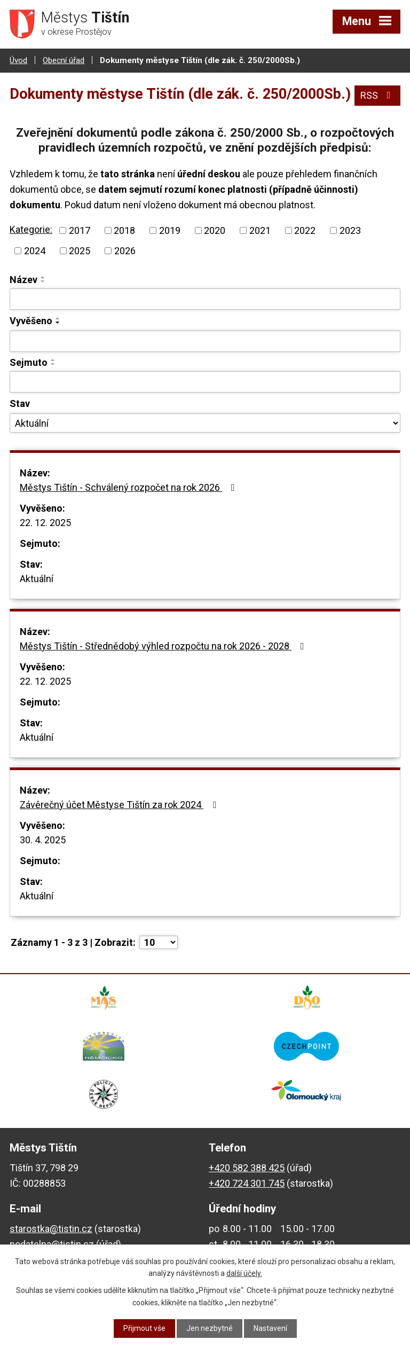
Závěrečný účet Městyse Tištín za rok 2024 (120, 804)
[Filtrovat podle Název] (205, 299)
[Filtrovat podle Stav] (205, 423)
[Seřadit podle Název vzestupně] (43, 277)
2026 (125, 250)
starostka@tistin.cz (51, 1228)
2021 (260, 230)
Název (23, 279)
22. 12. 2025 (45, 522)
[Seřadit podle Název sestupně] (43, 281)
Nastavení (270, 1328)
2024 (34, 250)
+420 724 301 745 (247, 1183)
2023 (350, 230)
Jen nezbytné (209, 1328)
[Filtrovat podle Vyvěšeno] (205, 341)
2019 (169, 230)
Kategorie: (31, 229)
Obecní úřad (63, 60)
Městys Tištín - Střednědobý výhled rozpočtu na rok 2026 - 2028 (164, 646)
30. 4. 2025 (43, 839)
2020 (214, 230)
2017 (79, 230)
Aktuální (36, 578)
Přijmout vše (144, 1328)
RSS (377, 95)
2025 (79, 250)
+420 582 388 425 (247, 1167)
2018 (124, 230)
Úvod (18, 60)
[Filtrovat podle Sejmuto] (205, 382)
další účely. (244, 1273)
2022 (305, 230)
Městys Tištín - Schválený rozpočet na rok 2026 (129, 487)
